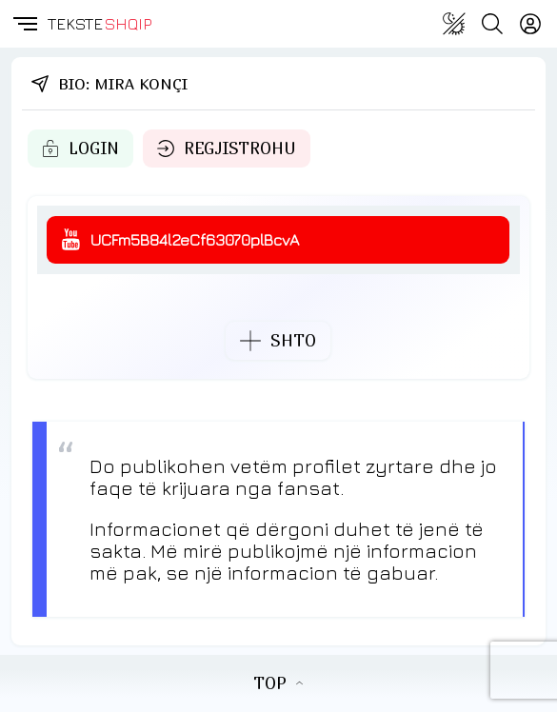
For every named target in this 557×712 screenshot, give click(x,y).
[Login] (530, 24)
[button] (24, 24)
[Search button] (492, 24)
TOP (278, 683)
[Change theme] (454, 24)
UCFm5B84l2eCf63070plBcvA (194, 239)
